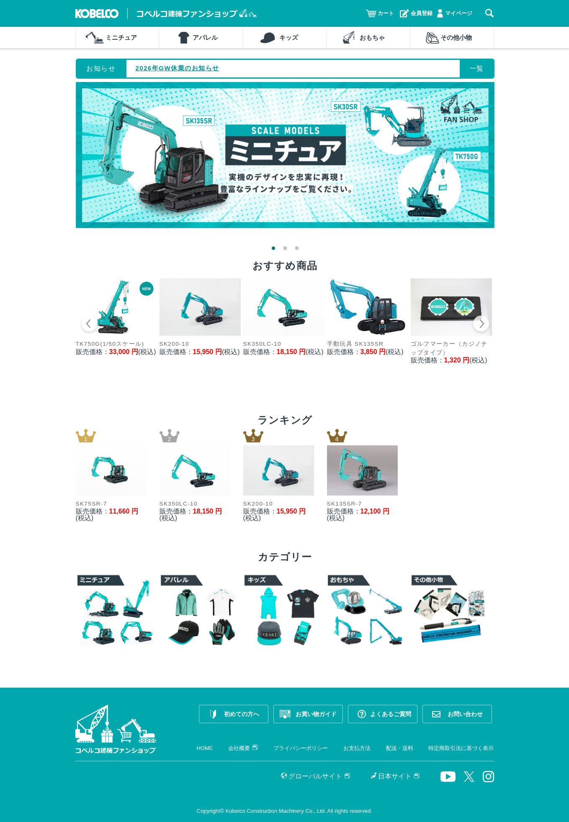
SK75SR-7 (91, 504)
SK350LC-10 (262, 344)
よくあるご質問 (390, 714)
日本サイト (395, 776)
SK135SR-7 (344, 504)
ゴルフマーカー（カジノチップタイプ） (449, 348)
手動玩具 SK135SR (355, 344)
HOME (205, 748)
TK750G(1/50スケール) (110, 344)
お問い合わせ (465, 714)
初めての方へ (241, 714)
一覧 (476, 68)
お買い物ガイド (316, 714)
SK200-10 (174, 344)
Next (480, 325)
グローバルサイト (315, 776)
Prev (89, 325)
